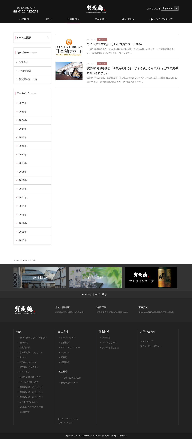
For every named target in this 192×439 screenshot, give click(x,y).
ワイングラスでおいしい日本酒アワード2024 (114, 44)
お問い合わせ (148, 331)
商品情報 (24, 19)
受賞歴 (64, 357)
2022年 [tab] (23, 137)
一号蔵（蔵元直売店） (71, 378)
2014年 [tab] (23, 206)
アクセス (65, 352)
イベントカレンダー (70, 347)
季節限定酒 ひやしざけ (31, 397)
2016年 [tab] (23, 189)
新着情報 (72, 19)
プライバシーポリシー (150, 346)
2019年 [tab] (23, 163)
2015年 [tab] (23, 197)
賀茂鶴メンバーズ (28, 362)
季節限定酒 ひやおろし (31, 392)
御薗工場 (101, 307)
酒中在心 (24, 342)
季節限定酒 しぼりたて (31, 352)
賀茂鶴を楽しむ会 (28, 79)
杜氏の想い (25, 372)
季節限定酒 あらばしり (31, 387)
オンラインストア (161, 19)
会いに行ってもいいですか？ (33, 337)
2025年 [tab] (23, 111)
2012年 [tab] (23, 223)
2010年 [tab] (23, 240)
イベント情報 (25, 71)
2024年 (26, 260)
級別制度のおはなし (29, 402)
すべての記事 (24, 37)
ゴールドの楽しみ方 (29, 382)
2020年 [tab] (23, 154)
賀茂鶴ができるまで (29, 367)
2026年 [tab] (23, 103)
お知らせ (23, 62)
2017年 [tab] (23, 180)
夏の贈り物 (25, 412)
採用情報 (65, 362)
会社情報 (127, 19)
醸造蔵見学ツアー (69, 382)
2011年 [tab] (23, 232)
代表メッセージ (68, 337)
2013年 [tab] (23, 214)
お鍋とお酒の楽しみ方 (30, 377)
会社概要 (65, 342)
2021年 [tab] (23, 146)
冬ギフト (24, 357)
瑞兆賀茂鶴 (25, 347)
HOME (16, 260)
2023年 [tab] (23, 129)
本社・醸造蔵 (62, 307)
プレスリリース (109, 342)
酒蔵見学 (99, 19)
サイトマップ (146, 341)
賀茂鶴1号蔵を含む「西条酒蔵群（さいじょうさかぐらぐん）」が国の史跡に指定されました (132, 71)
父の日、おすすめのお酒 (31, 407)
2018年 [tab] (23, 172)
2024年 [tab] (23, 120)
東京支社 (143, 307)
